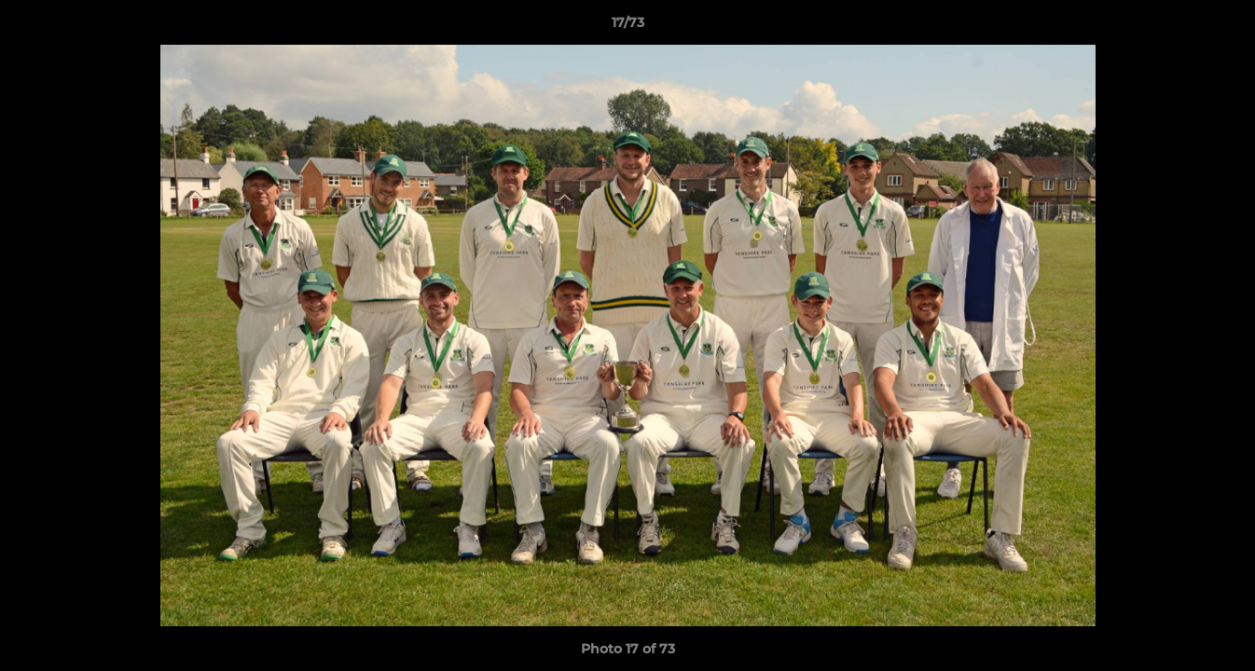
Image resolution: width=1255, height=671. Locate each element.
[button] (1221, 27)
